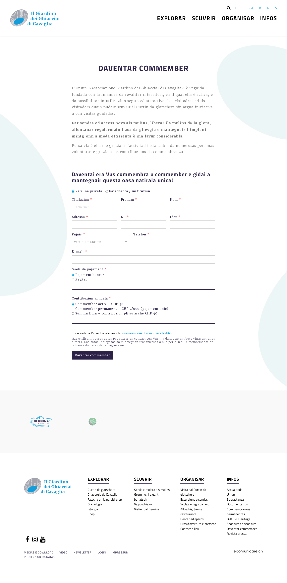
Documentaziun (237, 504)
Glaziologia (95, 504)
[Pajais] (100, 242)
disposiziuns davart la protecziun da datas (147, 333)
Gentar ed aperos (191, 519)
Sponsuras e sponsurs (241, 523)
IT (235, 8)
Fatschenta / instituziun (129, 191)
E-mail (79, 252)
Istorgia (93, 509)
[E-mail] (143, 259)
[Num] (192, 207)
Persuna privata (88, 191)
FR (259, 8)
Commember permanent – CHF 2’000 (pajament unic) (121, 309)
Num (175, 200)
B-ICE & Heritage (238, 519)
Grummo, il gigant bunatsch (146, 496)
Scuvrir (204, 18)
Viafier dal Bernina (146, 509)
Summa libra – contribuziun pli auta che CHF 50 (116, 313)
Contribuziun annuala (91, 298)
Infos (268, 18)
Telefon (141, 234)
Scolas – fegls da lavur (195, 504)
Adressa (80, 217)
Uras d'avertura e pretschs (198, 523)
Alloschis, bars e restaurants (191, 511)
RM (251, 8)
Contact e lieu (189, 528)
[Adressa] (94, 224)
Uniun (231, 494)
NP (125, 217)
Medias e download (38, 552)
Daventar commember (242, 528)
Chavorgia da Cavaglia (102, 494)
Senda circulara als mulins (152, 489)
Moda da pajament (89, 269)
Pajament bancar (89, 275)
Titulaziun (82, 200)
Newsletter (83, 552)
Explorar (171, 18)
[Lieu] (192, 224)
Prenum (129, 200)
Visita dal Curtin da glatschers (193, 492)
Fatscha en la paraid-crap (105, 499)
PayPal (81, 280)
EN (267, 8)
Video (63, 552)
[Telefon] (174, 242)
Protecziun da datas (39, 557)
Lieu (175, 217)
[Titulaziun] (94, 207)
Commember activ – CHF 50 (99, 304)
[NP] (143, 224)
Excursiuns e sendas (194, 499)
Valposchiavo (143, 504)
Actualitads (234, 489)
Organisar (238, 18)
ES (275, 8)
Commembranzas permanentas (238, 511)
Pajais (78, 234)
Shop (91, 514)
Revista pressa (237, 533)
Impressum (120, 552)
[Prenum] (143, 207)
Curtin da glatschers (101, 489)
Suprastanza (235, 499)
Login (102, 552)
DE (242, 8)
